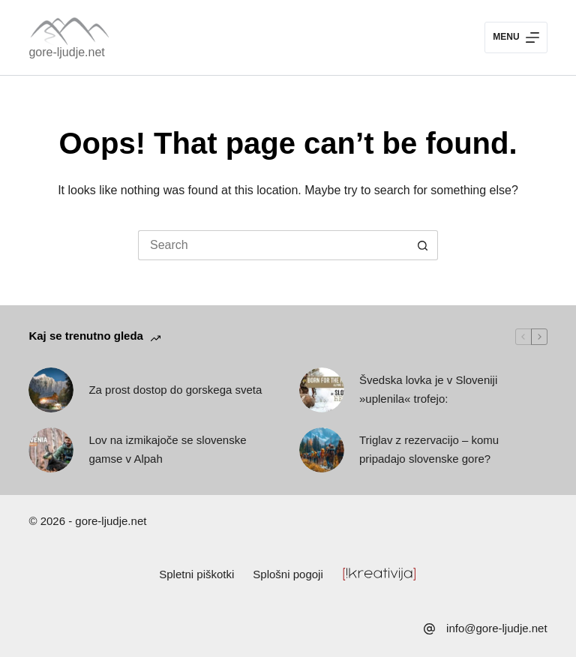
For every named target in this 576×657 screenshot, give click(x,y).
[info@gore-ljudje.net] (429, 628)
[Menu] (515, 37)
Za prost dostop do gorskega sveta (175, 389)
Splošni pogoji (287, 574)
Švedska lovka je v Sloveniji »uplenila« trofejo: (428, 389)
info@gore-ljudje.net (496, 628)
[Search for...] (273, 245)
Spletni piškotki (196, 574)
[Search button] (423, 245)
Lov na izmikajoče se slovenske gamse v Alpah (167, 449)
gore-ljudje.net (66, 52)
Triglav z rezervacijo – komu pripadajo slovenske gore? (429, 449)
